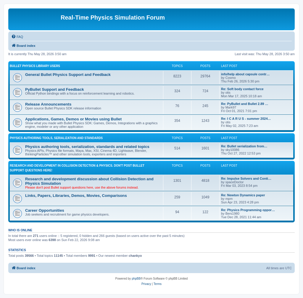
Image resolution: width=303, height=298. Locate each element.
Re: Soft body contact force (242, 89)
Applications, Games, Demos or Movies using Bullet (73, 119)
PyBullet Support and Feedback (54, 89)
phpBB (136, 278)
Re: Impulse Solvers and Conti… (246, 178)
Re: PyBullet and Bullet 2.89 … (244, 104)
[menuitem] (17, 36)
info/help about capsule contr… (245, 74)
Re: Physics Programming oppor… (248, 210)
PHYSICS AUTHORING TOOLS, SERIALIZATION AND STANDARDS (56, 138)
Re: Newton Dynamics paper (243, 195)
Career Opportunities (44, 210)
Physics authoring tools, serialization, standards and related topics (87, 146)
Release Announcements (48, 104)
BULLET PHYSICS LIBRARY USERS (35, 66)
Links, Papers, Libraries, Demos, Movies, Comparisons (76, 195)
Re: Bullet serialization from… (244, 146)
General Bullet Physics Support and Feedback (68, 74)
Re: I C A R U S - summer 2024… (246, 118)
